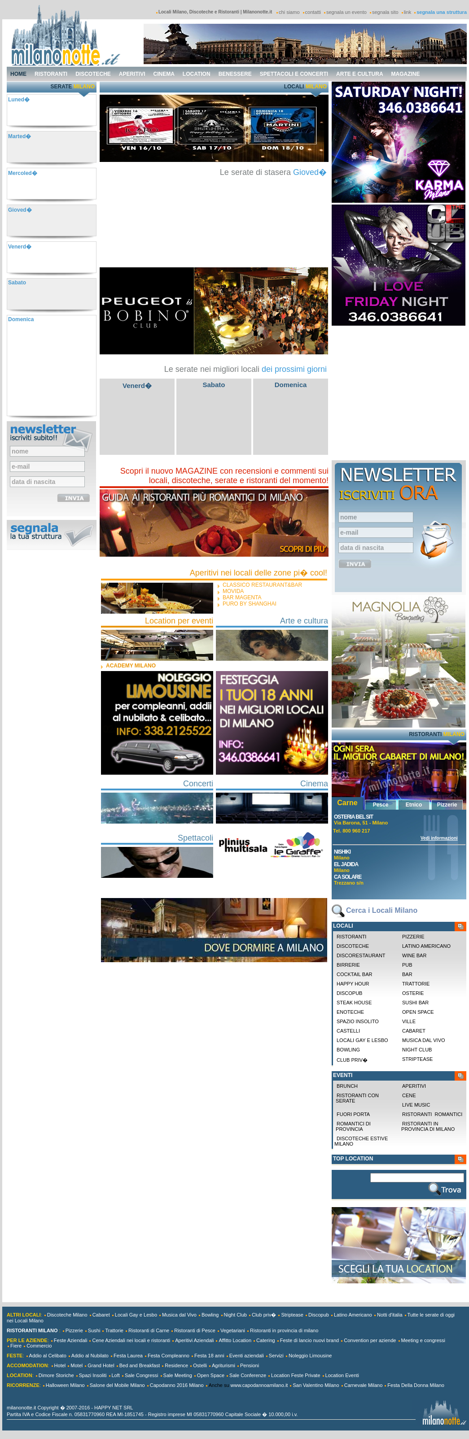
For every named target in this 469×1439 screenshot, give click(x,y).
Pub (407, 965)
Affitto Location (235, 1340)
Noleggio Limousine (310, 1355)
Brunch (347, 1086)
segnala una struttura (441, 12)
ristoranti (51, 74)
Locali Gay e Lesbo (362, 1040)
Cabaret (413, 1030)
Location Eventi (342, 1375)
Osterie (413, 993)
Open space (418, 1012)
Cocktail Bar (354, 974)
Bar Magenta (242, 597)
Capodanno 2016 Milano (177, 1385)
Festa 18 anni (209, 1355)
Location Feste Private (295, 1375)
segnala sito (385, 12)
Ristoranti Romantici (432, 1114)
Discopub (349, 993)
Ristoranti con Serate (356, 1098)
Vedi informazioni (439, 838)
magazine (405, 74)
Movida (233, 591)
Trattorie (416, 983)
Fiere (16, 1345)
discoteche (93, 74)
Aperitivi (414, 1086)
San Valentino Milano (316, 1385)
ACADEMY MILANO (131, 666)
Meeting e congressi (423, 1340)
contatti (313, 12)
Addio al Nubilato (90, 1355)
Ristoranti (351, 936)
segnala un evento (346, 12)
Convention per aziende (370, 1340)
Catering (265, 1340)
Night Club (417, 1049)
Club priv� (352, 1060)
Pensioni (249, 1365)
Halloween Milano (65, 1385)
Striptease (417, 1059)
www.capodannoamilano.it (259, 1385)
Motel (76, 1365)
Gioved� (310, 172)
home (18, 74)
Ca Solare (347, 877)
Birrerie (348, 965)
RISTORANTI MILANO (32, 1330)
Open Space (210, 1375)
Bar (407, 974)
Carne (347, 803)
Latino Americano (426, 946)
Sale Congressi (141, 1375)
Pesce (381, 805)
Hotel (60, 1365)
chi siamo (289, 12)
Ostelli (200, 1365)
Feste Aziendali (71, 1340)
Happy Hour (353, 983)
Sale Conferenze (247, 1375)
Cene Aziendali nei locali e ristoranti (131, 1340)
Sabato (213, 384)
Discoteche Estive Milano (361, 1141)
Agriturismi (223, 1365)
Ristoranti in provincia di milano (427, 1126)
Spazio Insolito (358, 1021)
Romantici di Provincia (352, 1126)
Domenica (291, 384)
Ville (409, 1021)
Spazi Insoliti (93, 1375)
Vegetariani (232, 1330)
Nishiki (342, 852)
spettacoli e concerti (294, 74)
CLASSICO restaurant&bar (262, 585)
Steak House (354, 1002)
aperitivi (132, 74)
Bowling (348, 1049)
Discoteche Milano (67, 1314)
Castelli (348, 1030)
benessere (235, 74)
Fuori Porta (353, 1114)
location (196, 74)
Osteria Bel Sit (353, 817)
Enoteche (350, 1012)
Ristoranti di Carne (148, 1330)
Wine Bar (414, 955)
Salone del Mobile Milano (117, 1385)
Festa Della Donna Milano (415, 1385)
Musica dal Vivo (423, 1040)
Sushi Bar (415, 1002)
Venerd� (137, 385)
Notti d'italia (390, 1314)
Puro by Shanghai (249, 604)
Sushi (94, 1330)
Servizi (276, 1355)
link (408, 12)
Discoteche (353, 946)
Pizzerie (447, 805)
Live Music (416, 1105)
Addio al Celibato (47, 1355)
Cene (409, 1095)
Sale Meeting (177, 1375)
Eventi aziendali (246, 1355)
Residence (176, 1365)
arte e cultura (359, 74)
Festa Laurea (128, 1355)
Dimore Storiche (56, 1375)
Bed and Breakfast (139, 1365)
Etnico (414, 805)
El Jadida (346, 864)
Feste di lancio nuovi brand (309, 1340)
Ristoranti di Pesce (194, 1330)
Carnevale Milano (363, 1385)
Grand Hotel (101, 1365)
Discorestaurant (361, 955)
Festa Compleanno (168, 1355)
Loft (116, 1375)
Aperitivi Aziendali (194, 1340)
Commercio (39, 1345)
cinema (164, 74)
